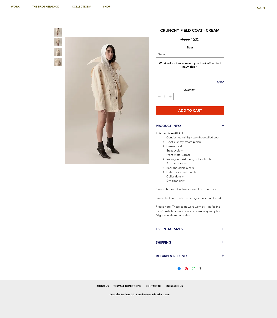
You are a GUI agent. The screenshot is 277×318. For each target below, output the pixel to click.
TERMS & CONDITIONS (127, 285)
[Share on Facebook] (179, 268)
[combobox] (190, 54)
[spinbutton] (164, 96)
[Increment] (170, 96)
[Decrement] (158, 96)
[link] (264, 8)
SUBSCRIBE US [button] (172, 285)
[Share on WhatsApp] (193, 268)
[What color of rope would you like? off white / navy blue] (190, 74)
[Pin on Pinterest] (186, 268)
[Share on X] (201, 268)
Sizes (190, 47)
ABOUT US (103, 285)
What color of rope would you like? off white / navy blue (190, 65)
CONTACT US (153, 285)
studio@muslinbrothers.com (153, 294)
